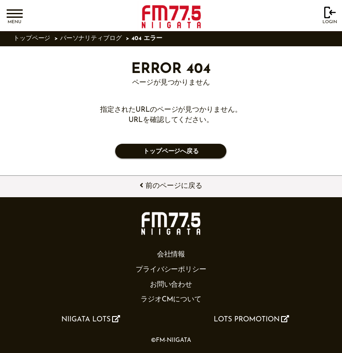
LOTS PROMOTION (251, 319)
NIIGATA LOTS (90, 319)
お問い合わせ (171, 284)
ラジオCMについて (171, 299)
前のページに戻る (171, 186)
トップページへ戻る (171, 151)
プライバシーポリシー (171, 269)
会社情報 (171, 254)
